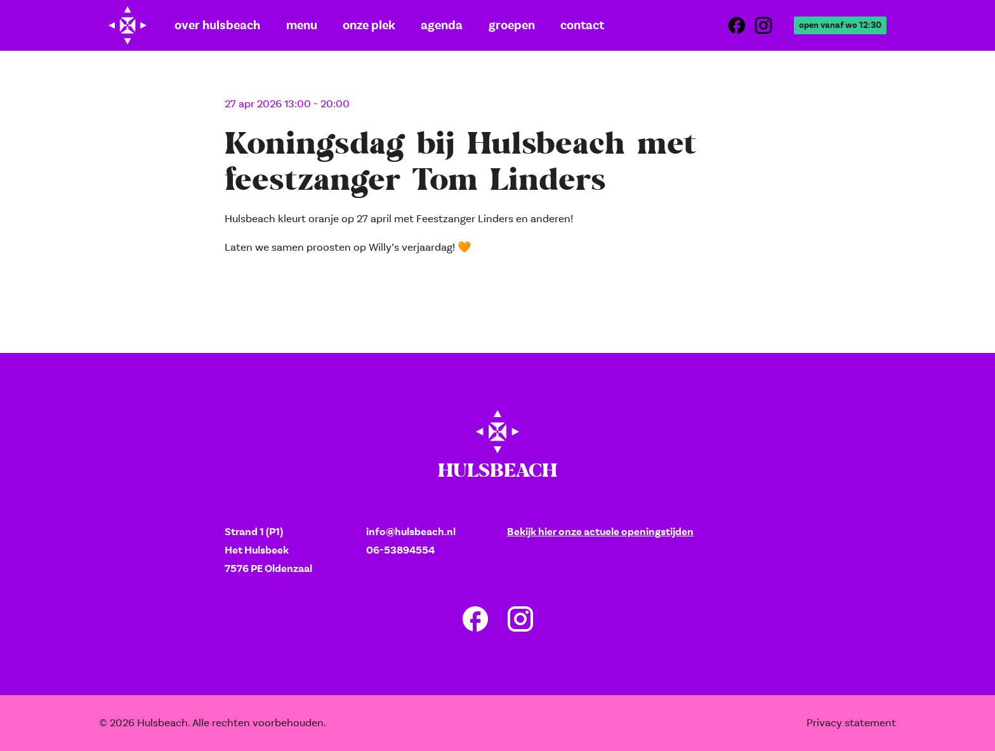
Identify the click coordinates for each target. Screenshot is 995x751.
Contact (553, 25)
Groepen (486, 25)
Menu (288, 25)
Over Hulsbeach (211, 25)
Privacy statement (851, 722)
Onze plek (353, 25)
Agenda (421, 25)
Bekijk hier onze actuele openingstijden (600, 531)
